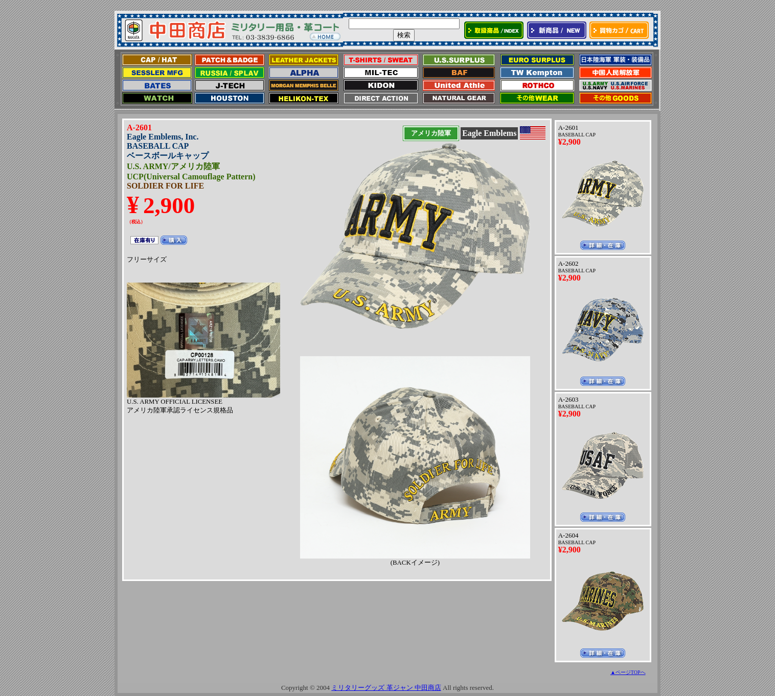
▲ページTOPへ (628, 672)
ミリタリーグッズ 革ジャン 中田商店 (386, 687)
